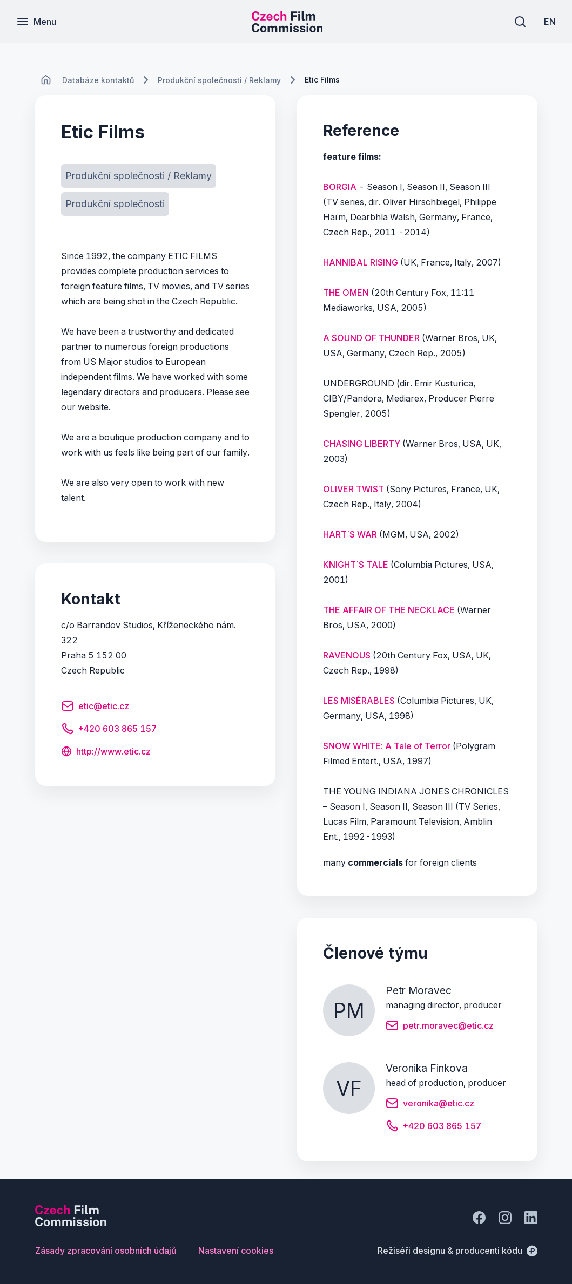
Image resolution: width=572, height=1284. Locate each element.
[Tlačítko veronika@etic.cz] (430, 1105)
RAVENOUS (347, 655)
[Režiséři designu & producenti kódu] (457, 1250)
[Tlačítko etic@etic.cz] (95, 707)
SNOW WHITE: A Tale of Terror (386, 745)
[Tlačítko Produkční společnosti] (115, 204)
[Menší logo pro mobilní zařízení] (287, 29)
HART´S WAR (350, 534)
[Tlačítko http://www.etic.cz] (106, 752)
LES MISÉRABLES (359, 700)
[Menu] (36, 22)
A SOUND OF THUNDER (371, 337)
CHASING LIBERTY (361, 443)
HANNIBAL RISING (360, 262)
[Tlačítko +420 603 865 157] (109, 730)
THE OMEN (346, 292)
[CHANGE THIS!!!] (46, 80)
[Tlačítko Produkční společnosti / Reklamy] (138, 176)
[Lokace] (98, 80)
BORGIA (339, 186)
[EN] (550, 22)
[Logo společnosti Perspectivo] (70, 1223)
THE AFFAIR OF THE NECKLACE (389, 609)
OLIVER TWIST (353, 489)
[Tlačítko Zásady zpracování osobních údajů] (106, 1250)
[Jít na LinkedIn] (531, 1218)
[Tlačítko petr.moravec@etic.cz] (440, 1027)
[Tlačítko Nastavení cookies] (235, 1250)
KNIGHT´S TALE (355, 564)
